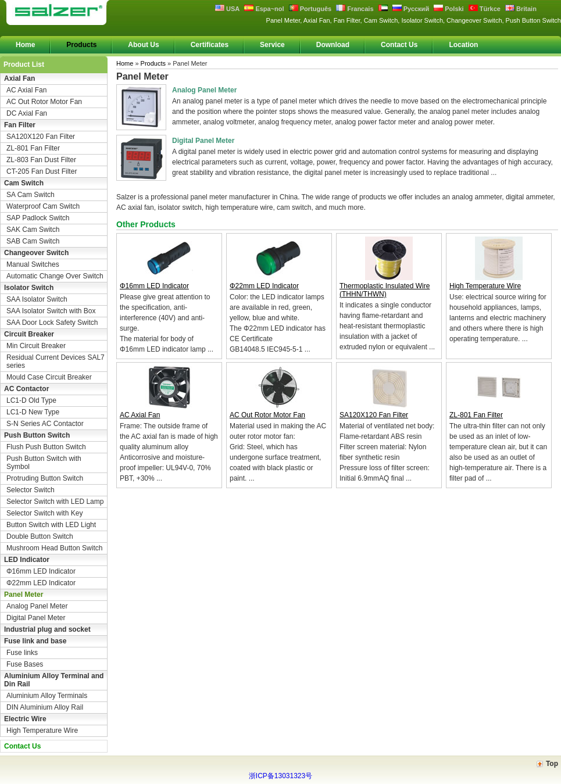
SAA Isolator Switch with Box (50, 311)
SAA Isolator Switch (36, 299)
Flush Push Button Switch (46, 447)
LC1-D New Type (32, 412)
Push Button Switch (37, 435)
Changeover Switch (36, 253)
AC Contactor (26, 389)
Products (81, 45)
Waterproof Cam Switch (43, 206)
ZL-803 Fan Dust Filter (41, 160)
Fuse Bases (24, 664)
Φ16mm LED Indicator (41, 571)
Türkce (485, 8)
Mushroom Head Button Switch (54, 548)
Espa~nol (264, 8)
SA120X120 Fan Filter (40, 137)
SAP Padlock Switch (38, 218)
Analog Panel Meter (36, 606)
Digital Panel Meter (35, 618)
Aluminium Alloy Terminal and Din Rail (53, 680)
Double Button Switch (39, 536)
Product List (23, 64)
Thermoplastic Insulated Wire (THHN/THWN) (385, 290)
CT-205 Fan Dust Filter (41, 171)
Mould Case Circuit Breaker (49, 377)
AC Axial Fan (26, 90)
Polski (448, 8)
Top (552, 764)
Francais (354, 8)
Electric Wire (25, 719)
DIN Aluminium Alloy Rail (44, 707)
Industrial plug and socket (47, 629)
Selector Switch (30, 490)
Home (25, 45)
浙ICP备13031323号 (280, 776)
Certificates (209, 45)
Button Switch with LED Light (51, 525)
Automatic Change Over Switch (54, 276)
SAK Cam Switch (32, 229)
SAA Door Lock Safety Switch (52, 322)
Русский (411, 8)
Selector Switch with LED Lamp (54, 501)
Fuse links (22, 653)
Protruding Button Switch (44, 478)
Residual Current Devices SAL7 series (55, 361)
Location (463, 45)
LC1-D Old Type (31, 400)
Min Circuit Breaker (36, 346)
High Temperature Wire (42, 730)
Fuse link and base (35, 641)
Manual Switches (32, 264)
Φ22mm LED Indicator (41, 583)
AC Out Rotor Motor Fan (44, 102)
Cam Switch (24, 183)
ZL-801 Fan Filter (33, 148)
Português (310, 8)
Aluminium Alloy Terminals (46, 696)
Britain (521, 8)
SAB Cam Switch (32, 241)
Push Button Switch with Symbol (43, 462)
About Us (143, 45)
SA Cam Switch (30, 195)
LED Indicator (26, 560)
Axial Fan (19, 78)
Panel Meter (23, 594)
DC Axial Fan (26, 113)
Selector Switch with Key (44, 513)
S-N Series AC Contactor (45, 424)
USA (227, 8)
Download (332, 45)
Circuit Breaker (29, 334)
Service (272, 45)
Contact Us (399, 45)
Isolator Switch (28, 288)
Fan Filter (19, 125)
